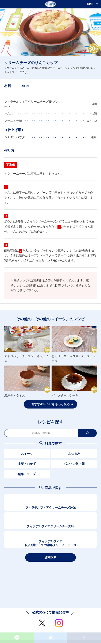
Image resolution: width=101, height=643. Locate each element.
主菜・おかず (27, 463)
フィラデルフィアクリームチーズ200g (50, 507)
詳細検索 (50, 557)
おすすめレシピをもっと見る (50, 404)
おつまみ (74, 453)
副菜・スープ (27, 474)
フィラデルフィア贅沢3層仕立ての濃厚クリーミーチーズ (50, 543)
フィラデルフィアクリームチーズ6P (50, 526)
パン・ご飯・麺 (74, 463)
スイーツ (27, 453)
